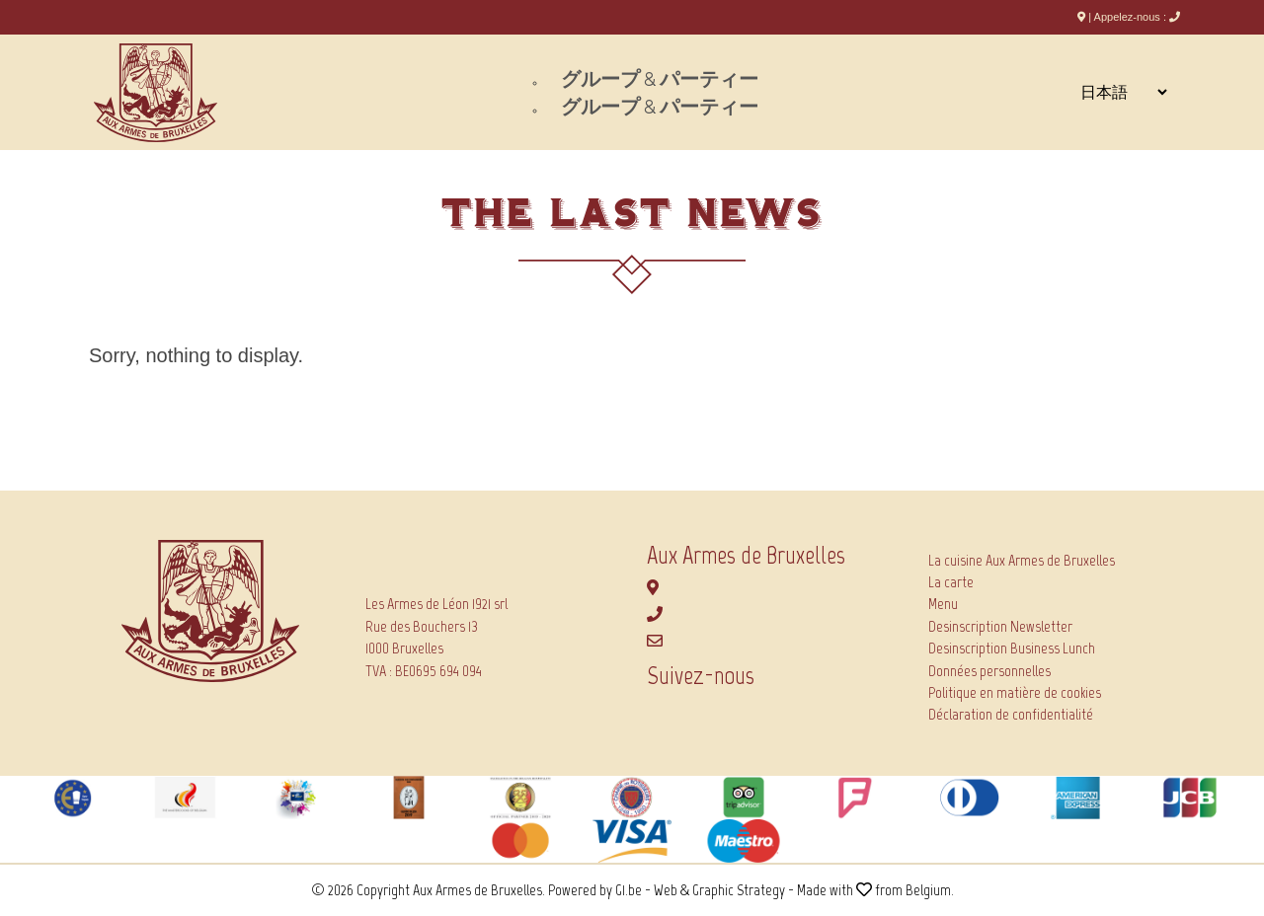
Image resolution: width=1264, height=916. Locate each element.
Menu (943, 603)
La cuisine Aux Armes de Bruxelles (1021, 560)
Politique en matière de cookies (1014, 692)
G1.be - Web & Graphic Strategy (700, 889)
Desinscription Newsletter (1000, 626)
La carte (951, 581)
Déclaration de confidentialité (1010, 714)
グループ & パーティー (659, 79)
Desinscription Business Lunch (1011, 648)
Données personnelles (989, 670)
